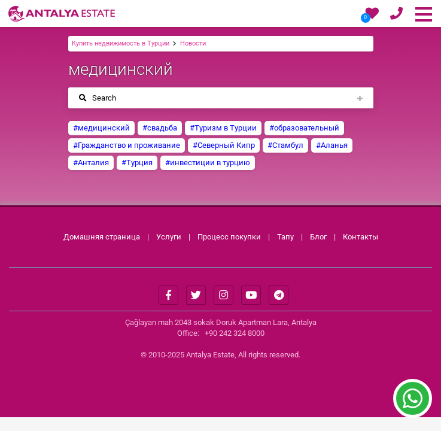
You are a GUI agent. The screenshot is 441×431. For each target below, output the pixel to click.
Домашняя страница (101, 236)
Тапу (285, 236)
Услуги (168, 236)
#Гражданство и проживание (126, 145)
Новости (193, 43)
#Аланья (332, 145)
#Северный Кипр (224, 145)
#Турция (137, 162)
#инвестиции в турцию (207, 162)
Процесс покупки (230, 236)
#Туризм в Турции (223, 127)
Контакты (360, 236)
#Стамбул (285, 145)
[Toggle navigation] (220, 97)
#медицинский (101, 127)
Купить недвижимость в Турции (120, 43)
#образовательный (304, 127)
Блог (318, 236)
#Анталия (91, 162)
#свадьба (159, 127)
